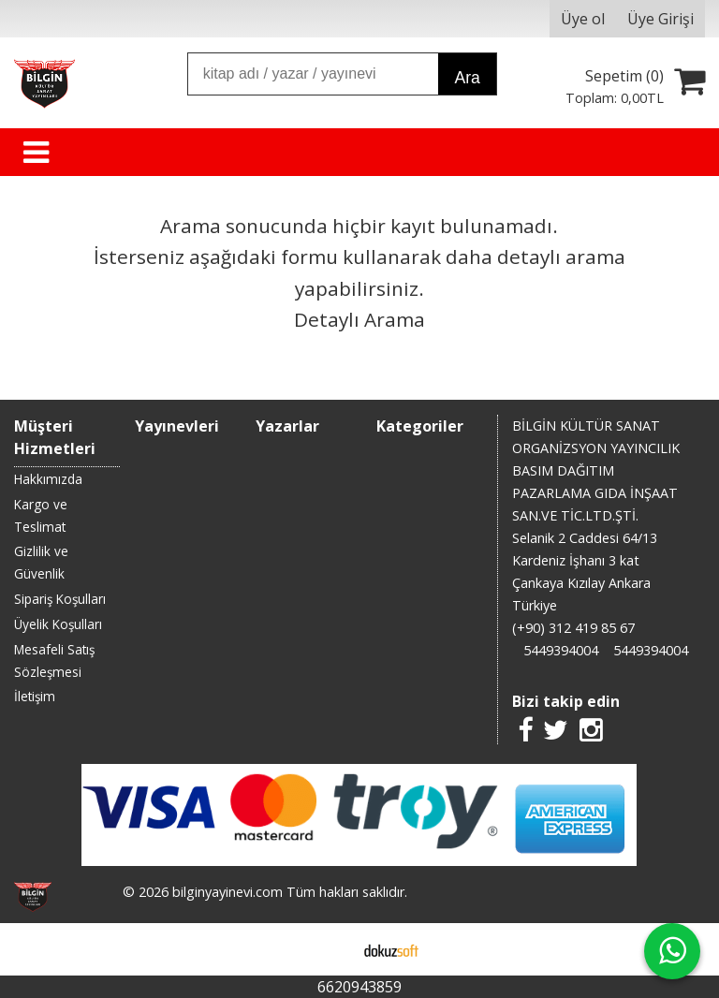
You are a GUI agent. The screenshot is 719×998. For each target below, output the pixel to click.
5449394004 (560, 650)
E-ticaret (330, 949)
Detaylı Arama (359, 319)
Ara (466, 77)
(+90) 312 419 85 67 (573, 628)
